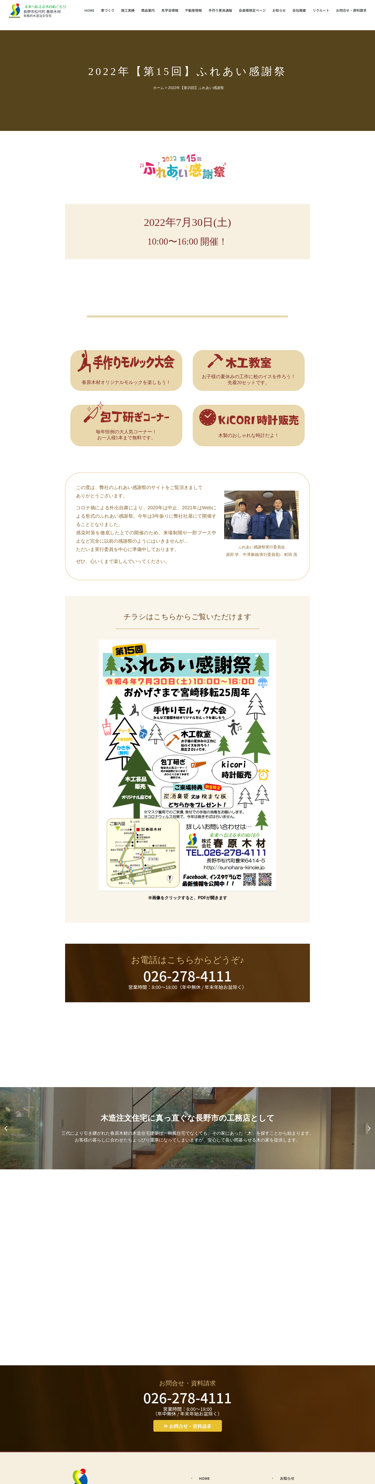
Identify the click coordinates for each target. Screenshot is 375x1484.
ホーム (158, 88)
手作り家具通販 (220, 10)
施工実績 (128, 10)
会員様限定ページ (252, 10)
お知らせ (279, 10)
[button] (6, 1128)
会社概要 (299, 10)
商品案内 (148, 10)
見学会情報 (169, 10)
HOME (89, 10)
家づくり (108, 10)
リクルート (320, 10)
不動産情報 (193, 10)
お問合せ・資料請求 (351, 10)
